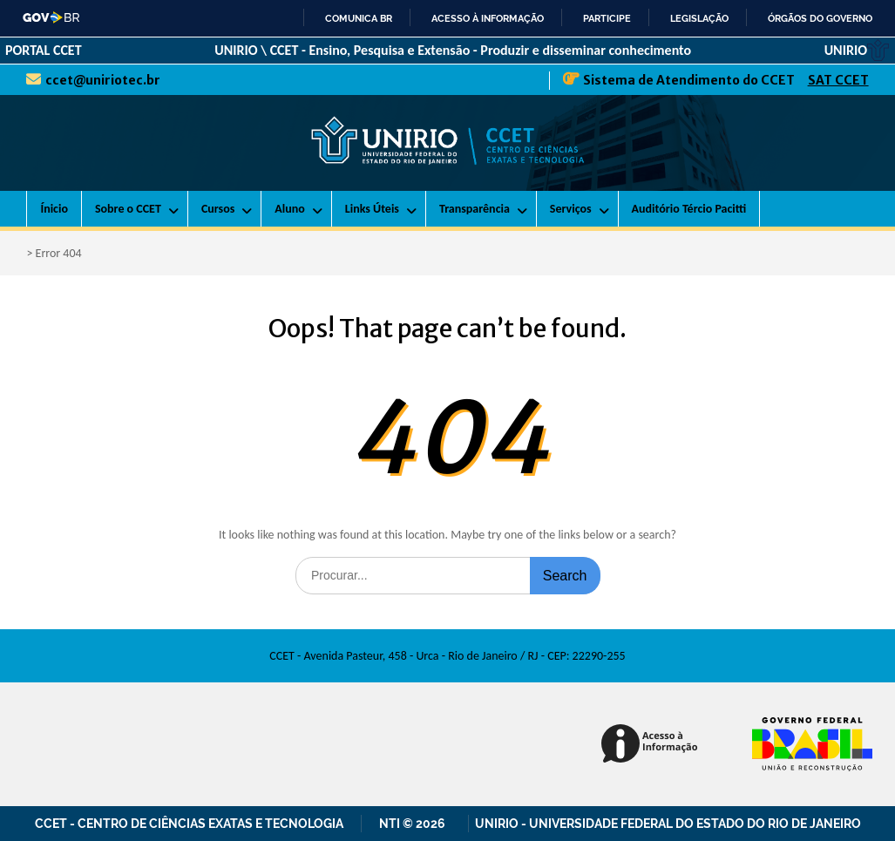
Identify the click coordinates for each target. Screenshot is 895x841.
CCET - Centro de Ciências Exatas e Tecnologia (189, 824)
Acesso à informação (487, 18)
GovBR (52, 17)
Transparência (474, 208)
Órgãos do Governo (820, 18)
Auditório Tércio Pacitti (689, 208)
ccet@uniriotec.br (102, 80)
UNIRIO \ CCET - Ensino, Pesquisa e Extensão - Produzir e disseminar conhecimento (452, 50)
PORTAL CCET (43, 50)
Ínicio (54, 208)
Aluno (289, 208)
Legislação (699, 18)
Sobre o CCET (128, 208)
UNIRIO (856, 50)
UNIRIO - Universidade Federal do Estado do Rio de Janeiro (668, 824)
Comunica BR (358, 18)
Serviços (571, 208)
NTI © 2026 (415, 824)
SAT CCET (838, 80)
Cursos (217, 208)
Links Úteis (372, 208)
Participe (607, 18)
